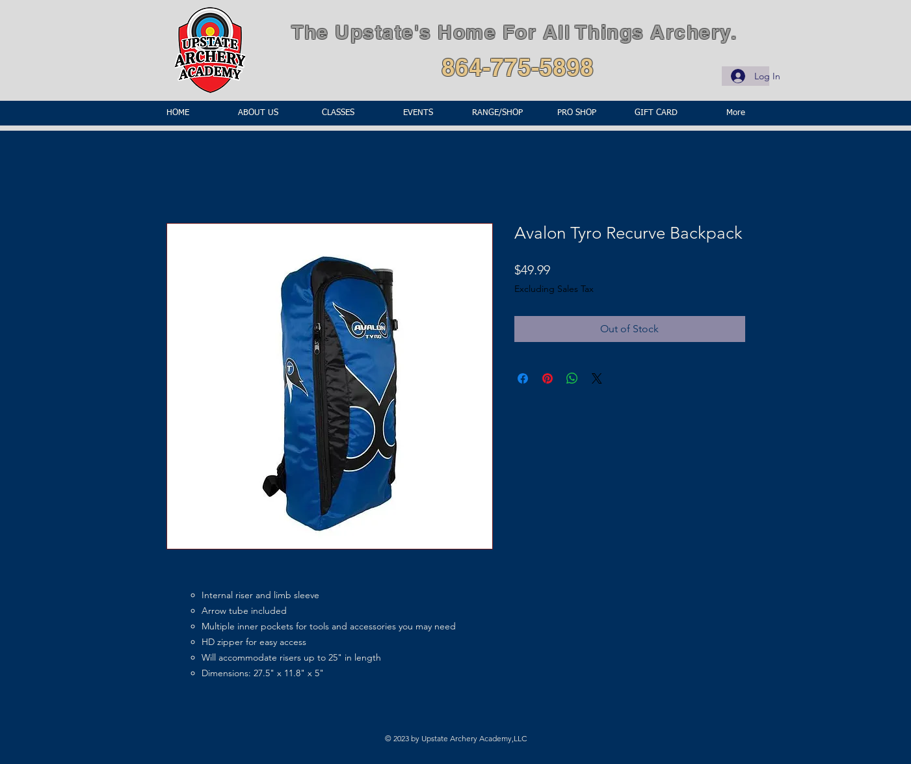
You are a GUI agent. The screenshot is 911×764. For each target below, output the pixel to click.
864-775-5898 (518, 67)
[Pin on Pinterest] (547, 378)
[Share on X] (597, 378)
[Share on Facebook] (523, 378)
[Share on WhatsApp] (572, 378)
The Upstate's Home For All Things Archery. (514, 32)
